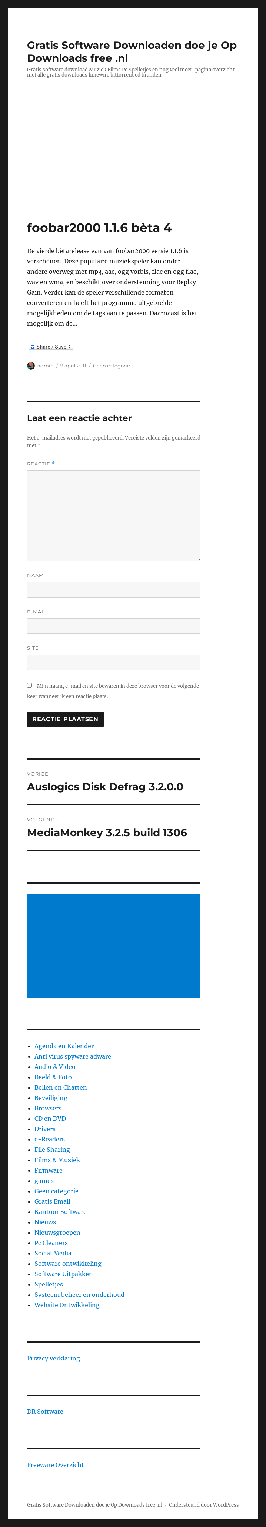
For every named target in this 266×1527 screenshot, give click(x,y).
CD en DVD (50, 1118)
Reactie (41, 464)
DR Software (45, 1411)
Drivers (45, 1129)
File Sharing (52, 1149)
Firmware (48, 1170)
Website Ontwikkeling (67, 1305)
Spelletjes (48, 1284)
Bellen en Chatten (60, 1087)
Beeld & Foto (53, 1077)
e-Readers (49, 1139)
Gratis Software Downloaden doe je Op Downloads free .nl (94, 1505)
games (44, 1180)
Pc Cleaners (51, 1243)
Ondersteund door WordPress (204, 1505)
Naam (35, 575)
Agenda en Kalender (64, 1046)
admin (45, 366)
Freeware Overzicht (55, 1465)
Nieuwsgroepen (57, 1232)
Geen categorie (111, 366)
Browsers (47, 1108)
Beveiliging (50, 1097)
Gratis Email (52, 1201)
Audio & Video (55, 1066)
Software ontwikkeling (68, 1263)
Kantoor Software (60, 1211)
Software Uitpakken (63, 1274)
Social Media (53, 1253)
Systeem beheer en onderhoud (79, 1294)
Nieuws (45, 1222)
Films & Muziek (57, 1160)
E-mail (37, 612)
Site (33, 648)
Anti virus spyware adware (72, 1056)
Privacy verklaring (53, 1358)
